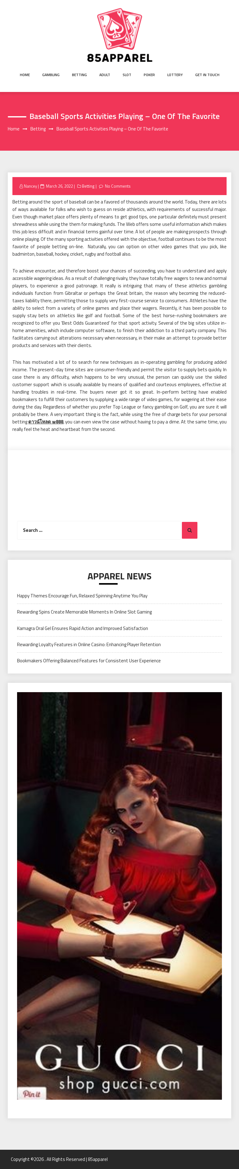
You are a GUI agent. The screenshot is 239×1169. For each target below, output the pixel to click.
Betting (79, 75)
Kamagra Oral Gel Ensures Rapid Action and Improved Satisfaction (82, 628)
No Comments (118, 186)
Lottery (175, 75)
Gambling (51, 75)
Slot (127, 75)
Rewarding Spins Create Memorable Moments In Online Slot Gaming (84, 611)
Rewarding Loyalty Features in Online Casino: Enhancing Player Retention (89, 644)
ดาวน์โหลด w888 (45, 421)
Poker (149, 75)
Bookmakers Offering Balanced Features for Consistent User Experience (89, 660)
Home (25, 75)
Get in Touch (207, 75)
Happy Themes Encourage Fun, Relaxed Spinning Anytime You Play (82, 595)
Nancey (30, 186)
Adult (104, 75)
